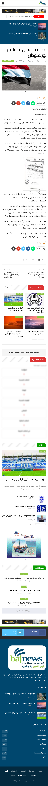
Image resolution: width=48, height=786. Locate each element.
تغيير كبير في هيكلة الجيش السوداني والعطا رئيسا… (20, 694)
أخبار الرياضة (19, 293)
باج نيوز (28, 781)
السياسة (43, 744)
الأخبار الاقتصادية (40, 753)
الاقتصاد (14, 771)
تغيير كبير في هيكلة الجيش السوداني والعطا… (20, 33)
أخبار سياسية (11, 60)
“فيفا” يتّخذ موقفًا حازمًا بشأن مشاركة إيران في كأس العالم (18, 516)
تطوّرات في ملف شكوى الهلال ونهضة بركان (25, 479)
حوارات (12, 775)
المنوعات (34, 775)
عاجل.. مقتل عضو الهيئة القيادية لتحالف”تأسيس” (17, 16)
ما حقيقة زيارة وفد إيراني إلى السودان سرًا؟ (21, 23)
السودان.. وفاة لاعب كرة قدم (26, 496)
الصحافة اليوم (23, 775)
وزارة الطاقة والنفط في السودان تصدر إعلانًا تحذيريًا (36, 275)
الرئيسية (4, 60)
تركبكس (22, 352)
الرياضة (23, 771)
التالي (35, 340)
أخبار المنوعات (19, 317)
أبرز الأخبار (42, 749)
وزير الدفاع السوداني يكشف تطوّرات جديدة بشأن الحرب (11, 275)
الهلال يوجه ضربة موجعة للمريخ (25, 506)
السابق (40, 340)
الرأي (44, 758)
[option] (24, 31)
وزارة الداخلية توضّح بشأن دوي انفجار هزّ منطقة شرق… (24, 578)
